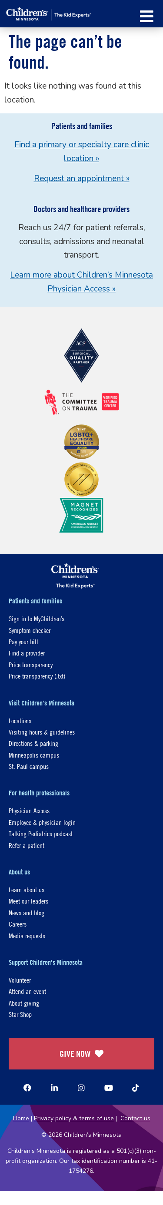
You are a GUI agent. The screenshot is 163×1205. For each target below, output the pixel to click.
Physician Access (29, 810)
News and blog (26, 912)
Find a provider (27, 653)
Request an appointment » (82, 178)
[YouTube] (109, 1088)
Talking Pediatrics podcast (41, 833)
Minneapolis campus (34, 755)
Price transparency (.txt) (37, 676)
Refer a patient (26, 845)
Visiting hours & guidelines (42, 732)
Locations (20, 720)
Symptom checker (29, 630)
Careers (18, 924)
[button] (146, 16)
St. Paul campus (29, 766)
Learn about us (26, 889)
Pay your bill (23, 641)
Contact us (135, 1118)
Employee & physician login (42, 822)
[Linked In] (54, 1088)
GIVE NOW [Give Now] (81, 1053)
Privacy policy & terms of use (74, 1118)
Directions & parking (33, 743)
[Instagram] (81, 1088)
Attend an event (27, 991)
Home (21, 1118)
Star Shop (20, 1014)
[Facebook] (27, 1088)
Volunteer (20, 980)
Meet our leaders (28, 901)
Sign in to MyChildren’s (36, 618)
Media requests (27, 935)
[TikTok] (136, 1088)
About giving (24, 1003)
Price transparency (31, 664)
